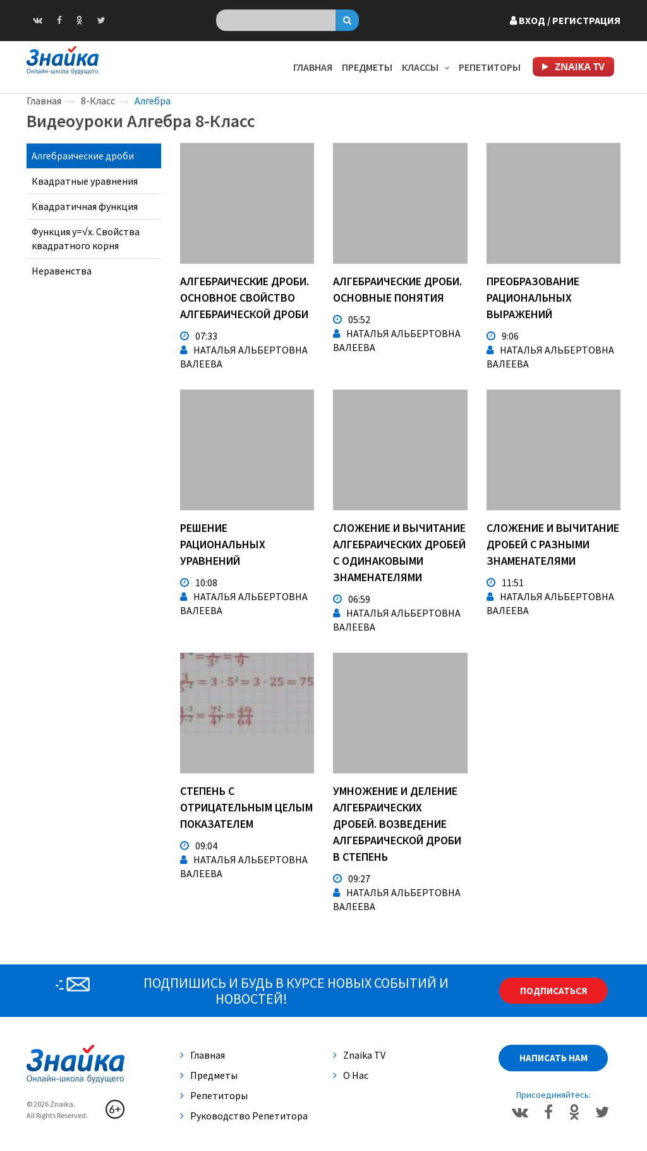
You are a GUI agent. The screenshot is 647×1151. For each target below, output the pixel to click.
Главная (312, 67)
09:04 (198, 845)
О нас (350, 1075)
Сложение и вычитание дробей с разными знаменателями (553, 544)
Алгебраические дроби (83, 155)
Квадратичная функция (85, 206)
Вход (565, 20)
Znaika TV (359, 1055)
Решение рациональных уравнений (222, 544)
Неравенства (62, 270)
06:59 (351, 599)
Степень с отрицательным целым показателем (246, 807)
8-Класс (98, 100)
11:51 (505, 582)
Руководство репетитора (244, 1115)
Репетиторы (490, 67)
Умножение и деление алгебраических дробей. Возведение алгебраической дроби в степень (397, 824)
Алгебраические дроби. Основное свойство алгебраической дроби (244, 297)
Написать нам (553, 1058)
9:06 (503, 335)
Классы (425, 67)
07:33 (198, 335)
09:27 (351, 878)
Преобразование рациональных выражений (533, 297)
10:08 (198, 582)
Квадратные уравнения (85, 181)
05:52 (351, 319)
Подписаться (553, 991)
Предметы (367, 67)
